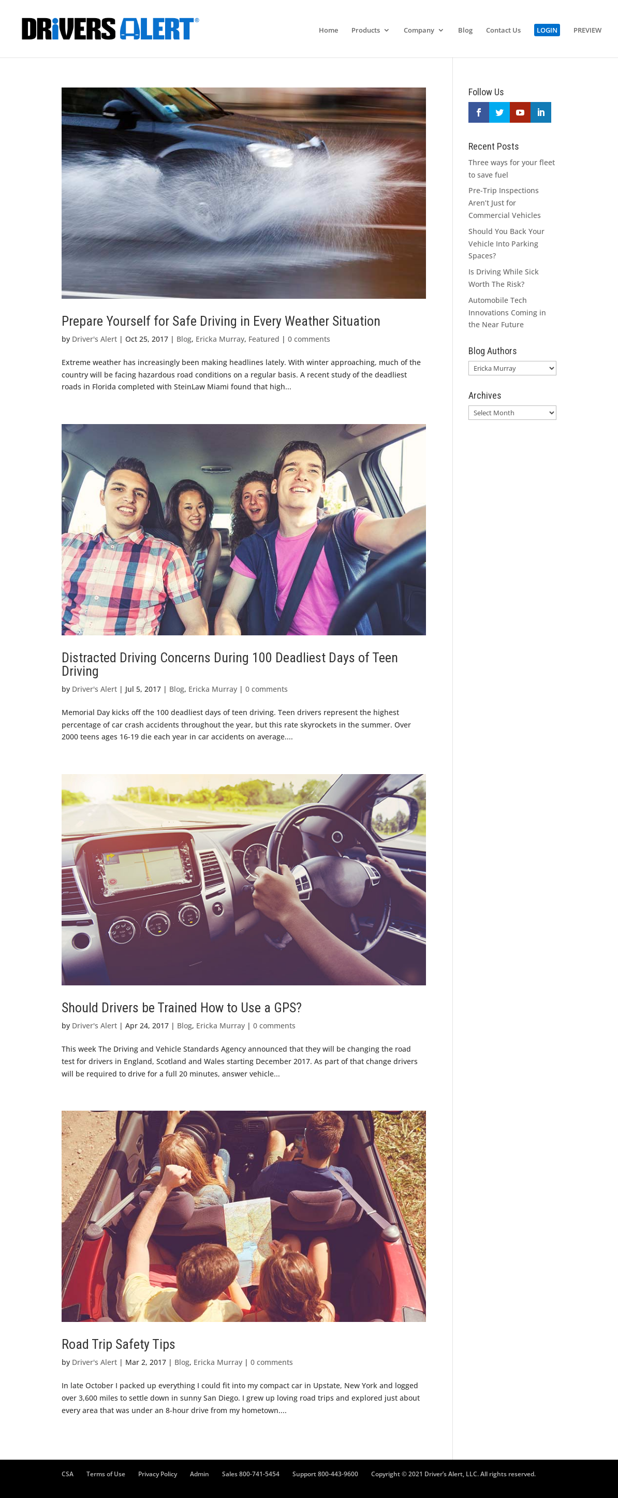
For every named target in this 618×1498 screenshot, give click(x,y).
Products (365, 30)
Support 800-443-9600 (325, 1474)
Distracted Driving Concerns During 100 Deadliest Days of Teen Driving (230, 664)
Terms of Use (105, 1474)
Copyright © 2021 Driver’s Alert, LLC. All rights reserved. (453, 1474)
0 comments (309, 339)
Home (328, 30)
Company (419, 30)
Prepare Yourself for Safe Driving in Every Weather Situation (221, 321)
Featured (263, 339)
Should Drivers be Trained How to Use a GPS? (182, 1007)
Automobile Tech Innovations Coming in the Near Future (507, 312)
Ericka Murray (220, 339)
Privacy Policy (157, 1474)
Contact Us (503, 30)
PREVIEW (587, 30)
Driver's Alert (94, 339)
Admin (199, 1474)
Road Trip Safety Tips (118, 1344)
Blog (465, 30)
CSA (67, 1474)
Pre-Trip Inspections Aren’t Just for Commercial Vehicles (504, 202)
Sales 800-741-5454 (250, 1474)
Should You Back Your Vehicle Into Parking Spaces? (506, 243)
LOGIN (547, 30)
